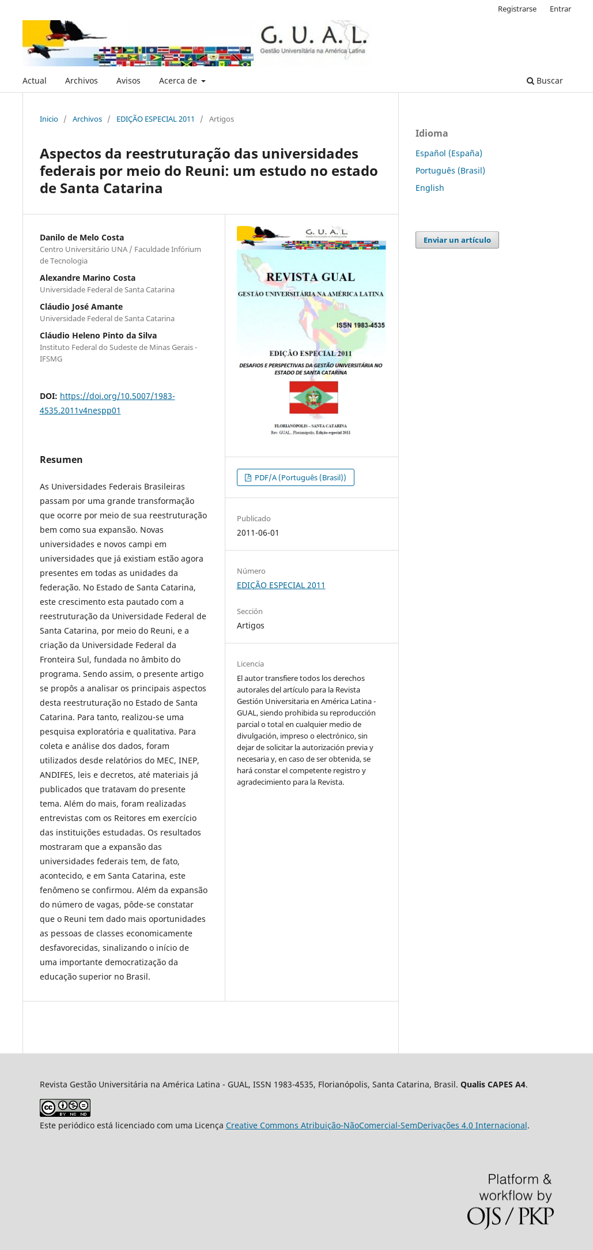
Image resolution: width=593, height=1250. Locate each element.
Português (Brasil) (450, 170)
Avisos (128, 80)
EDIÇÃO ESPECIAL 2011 (155, 119)
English (430, 187)
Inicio (49, 119)
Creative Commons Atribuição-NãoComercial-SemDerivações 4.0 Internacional (376, 1125)
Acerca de (179, 80)
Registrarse (517, 8)
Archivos (81, 80)
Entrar (560, 8)
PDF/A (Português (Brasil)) (299, 477)
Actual (34, 80)
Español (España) (449, 153)
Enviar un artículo (457, 240)
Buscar (545, 80)
